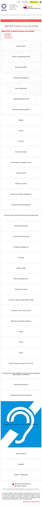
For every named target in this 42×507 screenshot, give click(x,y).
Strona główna (8, 35)
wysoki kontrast (33, 2)
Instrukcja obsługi (20, 486)
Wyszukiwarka (8, 33)
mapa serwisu (24, 2)
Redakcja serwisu (8, 37)
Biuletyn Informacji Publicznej (21, 483)
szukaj (18, 2)
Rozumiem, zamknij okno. (31, 502)
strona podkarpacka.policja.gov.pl (40, 2)
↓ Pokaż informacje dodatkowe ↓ (21, 21)
